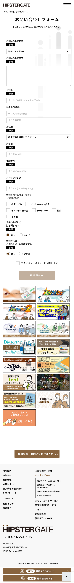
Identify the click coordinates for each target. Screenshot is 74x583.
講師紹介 (7, 508)
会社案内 (7, 470)
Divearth (9, 498)
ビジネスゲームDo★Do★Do (49, 480)
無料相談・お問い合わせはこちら (37, 454)
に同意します (39, 263)
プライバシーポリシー (32, 263)
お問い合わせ (9, 484)
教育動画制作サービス (45, 505)
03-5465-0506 (20, 536)
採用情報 (7, 479)
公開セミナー (9, 503)
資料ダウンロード (43, 518)
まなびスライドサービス (46, 500)
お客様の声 (40, 513)
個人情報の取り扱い (12, 488)
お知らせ (7, 475)
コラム (38, 509)
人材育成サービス (43, 470)
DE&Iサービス (10, 492)
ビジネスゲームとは (45, 495)
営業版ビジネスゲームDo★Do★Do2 (46, 486)
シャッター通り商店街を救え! (49, 491)
